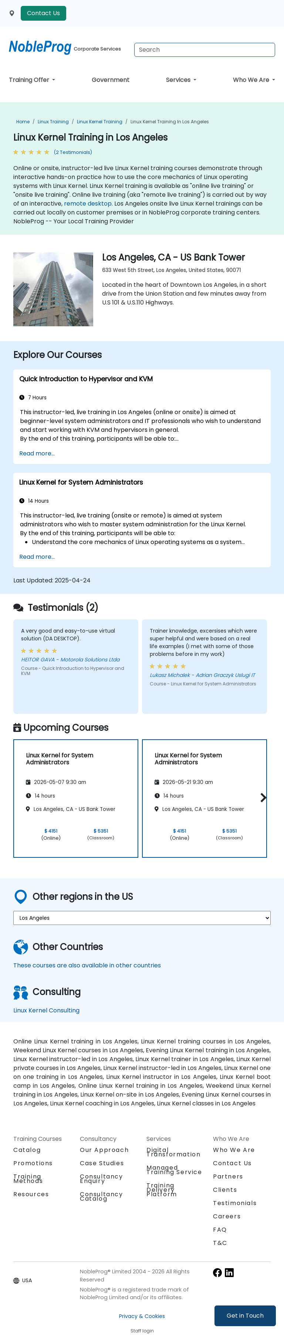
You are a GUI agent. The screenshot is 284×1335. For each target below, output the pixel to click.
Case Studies (102, 1163)
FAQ (220, 1229)
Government (110, 80)
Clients (225, 1190)
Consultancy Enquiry (101, 1178)
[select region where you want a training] (142, 918)
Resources (31, 1194)
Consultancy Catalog (101, 1196)
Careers (227, 1216)
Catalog (27, 1150)
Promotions (33, 1163)
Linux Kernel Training (99, 121)
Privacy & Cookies (142, 1316)
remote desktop (88, 203)
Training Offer (30, 80)
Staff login (142, 1331)
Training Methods (28, 1178)
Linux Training (53, 121)
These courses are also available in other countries (87, 965)
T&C (220, 1243)
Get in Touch (245, 1315)
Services (179, 80)
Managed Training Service (174, 1169)
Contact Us (43, 13)
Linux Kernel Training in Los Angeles (170, 121)
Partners (228, 1176)
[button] (261, 797)
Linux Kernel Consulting (46, 1010)
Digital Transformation (173, 1152)
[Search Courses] (204, 50)
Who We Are (252, 80)
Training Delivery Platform (161, 1189)
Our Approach (104, 1150)
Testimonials (235, 1203)
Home (23, 121)
